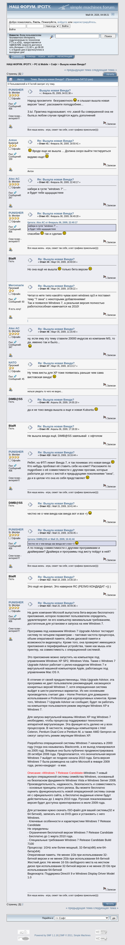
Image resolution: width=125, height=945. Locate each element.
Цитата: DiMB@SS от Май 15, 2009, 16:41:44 (50, 539)
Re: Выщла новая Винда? (55, 140)
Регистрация (64, 56)
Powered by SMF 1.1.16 (46, 935)
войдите (62, 22)
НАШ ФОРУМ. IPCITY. (19, 64)
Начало (18, 56)
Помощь (31, 56)
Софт (54, 64)
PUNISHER (16, 89)
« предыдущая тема (77, 70)
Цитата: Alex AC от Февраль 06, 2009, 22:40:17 (52, 222)
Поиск (41, 56)
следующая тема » (104, 70)
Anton (13, 140)
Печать (110, 74)
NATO (13, 362)
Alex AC (14, 178)
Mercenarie (16, 285)
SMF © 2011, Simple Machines (75, 935)
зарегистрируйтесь (84, 22)
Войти (51, 56)
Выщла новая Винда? (73, 64)
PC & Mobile (41, 64)
